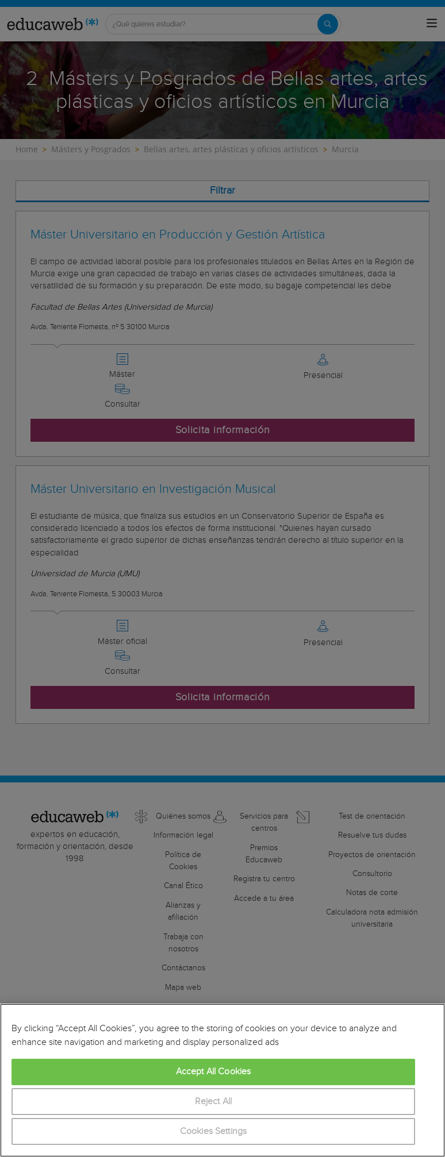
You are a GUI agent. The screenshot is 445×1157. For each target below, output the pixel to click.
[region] (222, 1080)
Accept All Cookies (213, 1071)
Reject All (213, 1101)
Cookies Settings (213, 1131)
